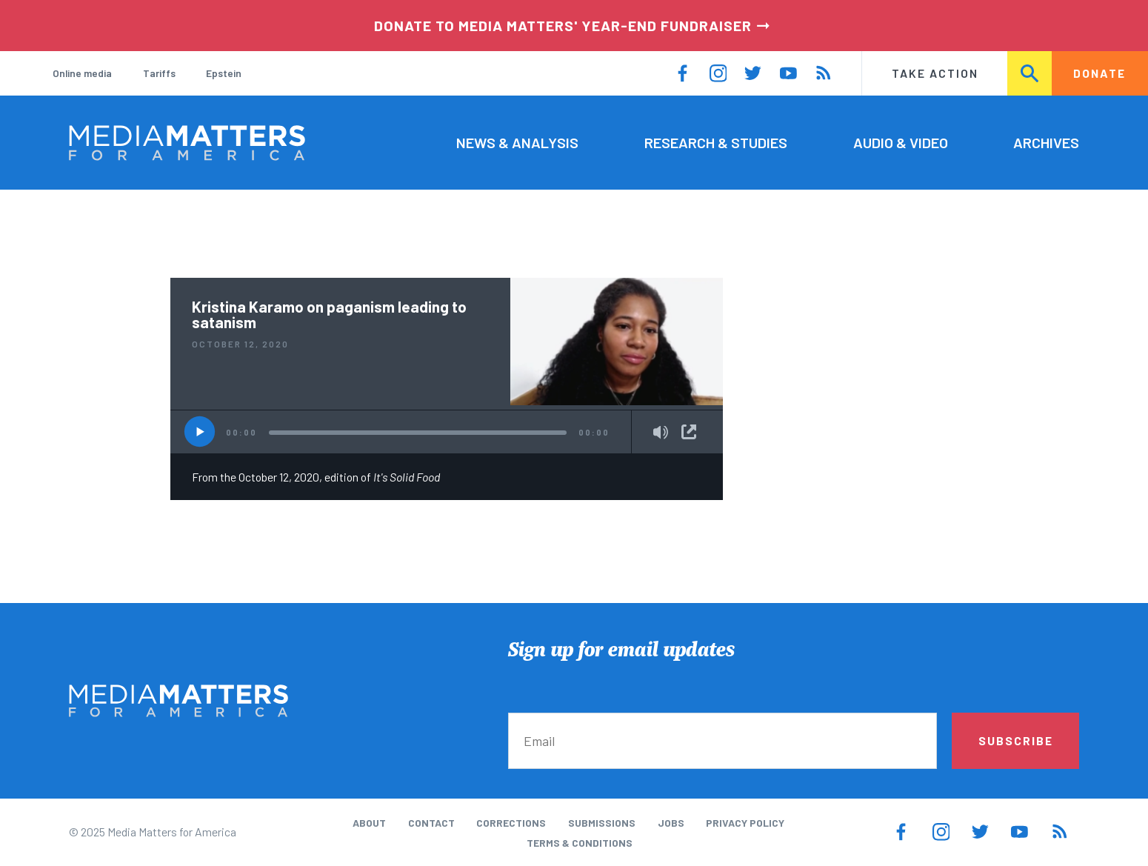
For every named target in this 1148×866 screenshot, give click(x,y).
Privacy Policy (745, 822)
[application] (446, 431)
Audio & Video (900, 142)
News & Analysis (517, 142)
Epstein (223, 73)
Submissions (601, 822)
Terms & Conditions (580, 842)
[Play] (199, 431)
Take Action (935, 73)
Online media (82, 73)
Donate (1099, 73)
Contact (431, 822)
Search (1030, 73)
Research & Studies (715, 142)
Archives (1046, 142)
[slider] (418, 432)
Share (688, 431)
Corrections (511, 822)
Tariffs (159, 73)
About (369, 822)
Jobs (671, 822)
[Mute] (660, 433)
